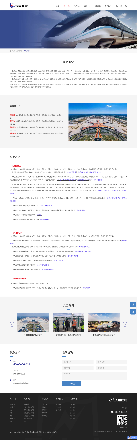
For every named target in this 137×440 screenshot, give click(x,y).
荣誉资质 (72, 407)
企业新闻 (58, 404)
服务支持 (87, 6)
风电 (11, 413)
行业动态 (58, 407)
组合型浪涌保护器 (29, 413)
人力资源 (72, 416)
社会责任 (72, 410)
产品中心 (77, 6)
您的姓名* (67, 362)
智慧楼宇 (12, 407)
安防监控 (12, 404)
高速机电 (12, 418)
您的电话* (101, 362)
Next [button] (125, 324)
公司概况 (72, 404)
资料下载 (44, 413)
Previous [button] (12, 324)
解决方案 (67, 6)
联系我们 (72, 418)
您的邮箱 (67, 368)
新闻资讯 (98, 6)
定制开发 (44, 404)
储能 (11, 416)
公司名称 (101, 368)
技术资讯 (58, 410)
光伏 (11, 410)
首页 (57, 6)
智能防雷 (26, 404)
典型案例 (44, 410)
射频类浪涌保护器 (29, 416)
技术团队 (72, 413)
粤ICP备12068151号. (50, 432)
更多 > (11, 421)
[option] (33, 324)
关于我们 (108, 6)
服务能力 (44, 407)
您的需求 (67, 373)
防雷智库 (44, 416)
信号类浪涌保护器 (29, 410)
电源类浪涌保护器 (29, 407)
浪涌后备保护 (28, 418)
